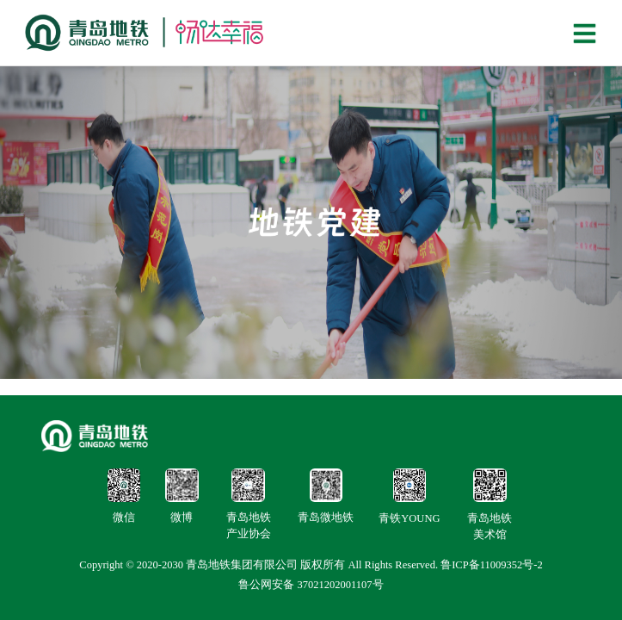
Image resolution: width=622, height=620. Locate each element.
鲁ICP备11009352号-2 (491, 565)
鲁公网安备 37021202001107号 (310, 585)
